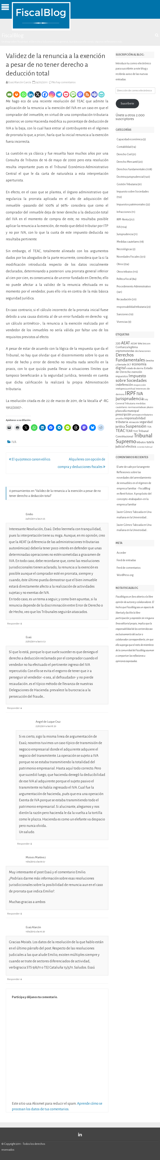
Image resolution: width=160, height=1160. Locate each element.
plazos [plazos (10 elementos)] (150, 407)
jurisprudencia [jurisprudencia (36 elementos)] (130, 398)
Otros (120, 264)
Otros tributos (124, 271)
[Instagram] (52, 94)
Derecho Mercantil (127, 161)
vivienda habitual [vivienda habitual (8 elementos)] (144, 447)
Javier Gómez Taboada (130, 512)
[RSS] (87, 94)
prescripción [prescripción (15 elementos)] (123, 414)
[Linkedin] (31, 94)
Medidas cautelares (128, 241)
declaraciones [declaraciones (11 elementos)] (143, 351)
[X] (38, 94)
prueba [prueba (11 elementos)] (120, 418)
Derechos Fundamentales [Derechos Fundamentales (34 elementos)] (130, 357)
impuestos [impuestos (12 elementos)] (122, 376)
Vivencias (122, 321)
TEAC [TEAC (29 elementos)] (120, 430)
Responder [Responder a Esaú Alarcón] (13, 979)
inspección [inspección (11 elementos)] (140, 384)
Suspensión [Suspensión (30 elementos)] (136, 426)
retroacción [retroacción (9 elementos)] (134, 422)
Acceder (121, 552)
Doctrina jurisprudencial (130, 176)
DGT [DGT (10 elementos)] (129, 364)
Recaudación (124, 299)
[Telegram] (59, 94)
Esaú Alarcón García (19, 82)
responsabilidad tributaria (131, 306)
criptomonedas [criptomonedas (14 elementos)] (125, 350)
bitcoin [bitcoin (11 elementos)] (146, 343)
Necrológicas (124, 249)
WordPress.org (125, 575)
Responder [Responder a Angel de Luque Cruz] (23, 843)
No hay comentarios (64, 82)
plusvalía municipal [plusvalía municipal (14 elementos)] (127, 410)
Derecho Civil (124, 154)
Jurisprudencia (125, 234)
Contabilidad (124, 146)
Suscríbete (127, 103)
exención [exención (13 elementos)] (136, 371)
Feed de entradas (126, 560)
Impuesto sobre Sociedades (133, 191)
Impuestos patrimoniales (131, 204)
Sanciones (123, 314)
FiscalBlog (12, 35)
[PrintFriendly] (101, 94)
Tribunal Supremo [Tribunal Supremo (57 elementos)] (134, 438)
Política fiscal (124, 279)
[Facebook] (45, 94)
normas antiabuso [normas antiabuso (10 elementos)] (137, 407)
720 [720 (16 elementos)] (118, 343)
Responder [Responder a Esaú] (13, 708)
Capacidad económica (129, 139)
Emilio (29, 514)
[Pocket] (66, 94)
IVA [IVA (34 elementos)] (139, 393)
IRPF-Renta (123, 219)
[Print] (16, 94)
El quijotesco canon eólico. (30, 459)
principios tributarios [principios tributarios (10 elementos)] (142, 414)
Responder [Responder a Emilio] (13, 623)
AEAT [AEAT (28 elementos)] (125, 343)
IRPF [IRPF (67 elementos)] (130, 393)
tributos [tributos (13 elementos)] (141, 442)
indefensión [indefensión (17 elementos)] (124, 384)
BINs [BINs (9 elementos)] (140, 343)
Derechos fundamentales (131, 169)
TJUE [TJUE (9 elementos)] (135, 431)
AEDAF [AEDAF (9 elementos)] (134, 343)
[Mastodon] (80, 94)
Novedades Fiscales (128, 256)
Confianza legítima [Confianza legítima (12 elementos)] (127, 347)
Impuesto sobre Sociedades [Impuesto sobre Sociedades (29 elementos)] (131, 378)
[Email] (9, 94)
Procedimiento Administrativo (134, 286)
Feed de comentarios (129, 567)
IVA (13, 442)
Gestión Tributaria (127, 184)
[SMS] (73, 94)
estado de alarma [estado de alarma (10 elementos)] (134, 368)
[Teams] (94, 94)
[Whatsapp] (23, 94)
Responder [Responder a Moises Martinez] (13, 913)
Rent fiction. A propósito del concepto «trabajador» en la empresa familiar (134, 499)
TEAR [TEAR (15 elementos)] (129, 431)
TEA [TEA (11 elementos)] (149, 426)
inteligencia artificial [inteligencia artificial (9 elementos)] (125, 389)
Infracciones (124, 212)
